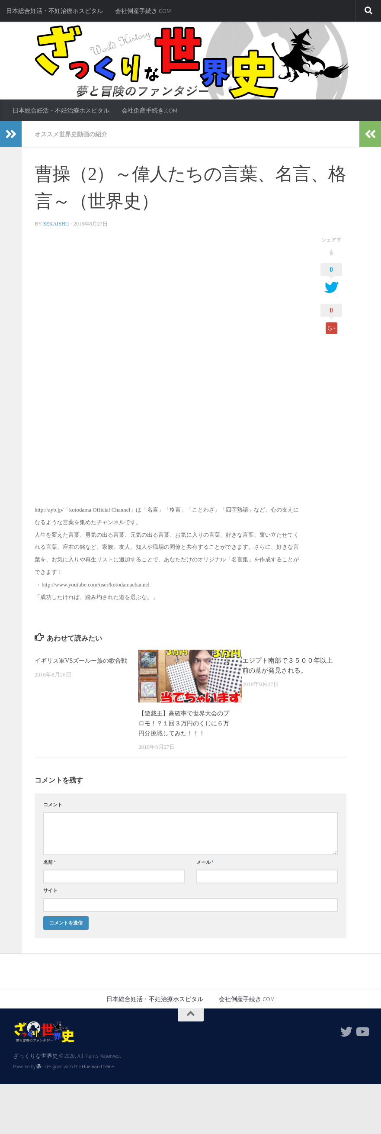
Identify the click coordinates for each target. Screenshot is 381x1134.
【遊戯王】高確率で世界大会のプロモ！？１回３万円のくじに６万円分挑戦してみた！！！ (183, 722)
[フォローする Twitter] (346, 1031)
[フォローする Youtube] (362, 1031)
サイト (50, 890)
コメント (52, 804)
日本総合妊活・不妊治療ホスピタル (54, 11)
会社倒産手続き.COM (143, 11)
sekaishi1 (56, 223)
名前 (49, 862)
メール (205, 862)
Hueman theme (98, 1066)
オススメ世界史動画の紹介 (71, 134)
